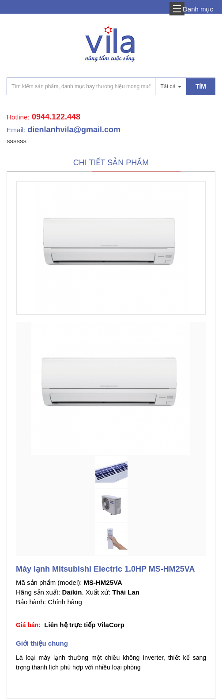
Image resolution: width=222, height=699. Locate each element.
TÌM (201, 86)
